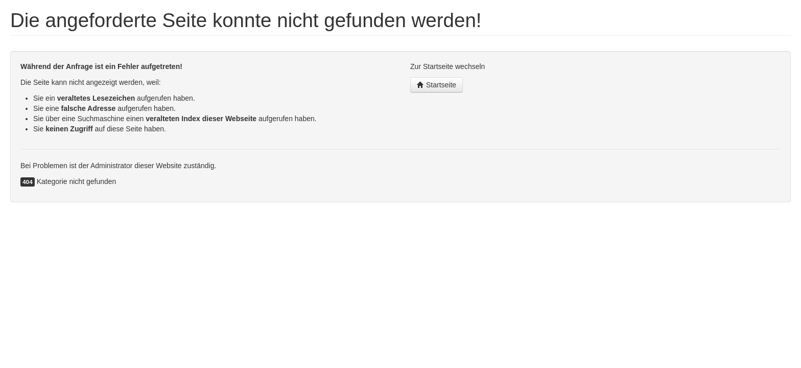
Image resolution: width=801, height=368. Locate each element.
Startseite (436, 85)
